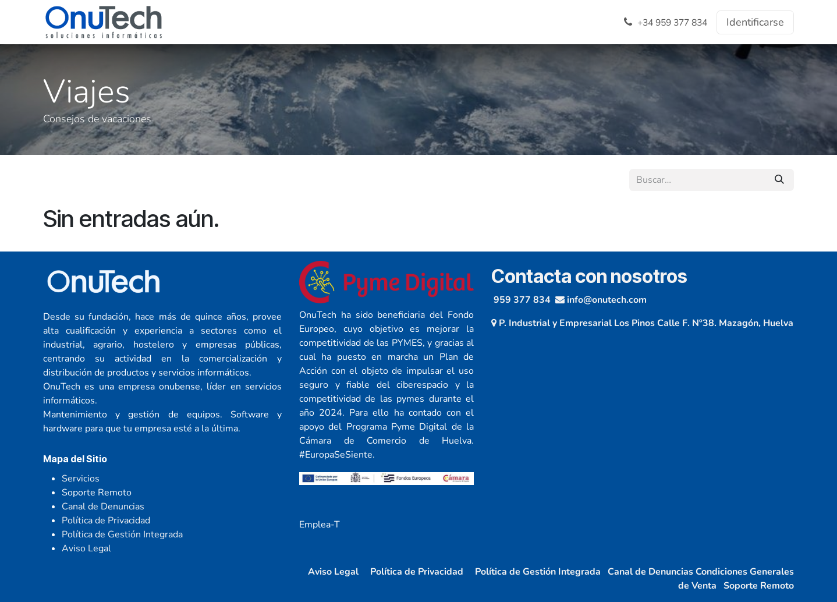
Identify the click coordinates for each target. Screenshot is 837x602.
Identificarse (755, 22)
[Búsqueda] (779, 180)
